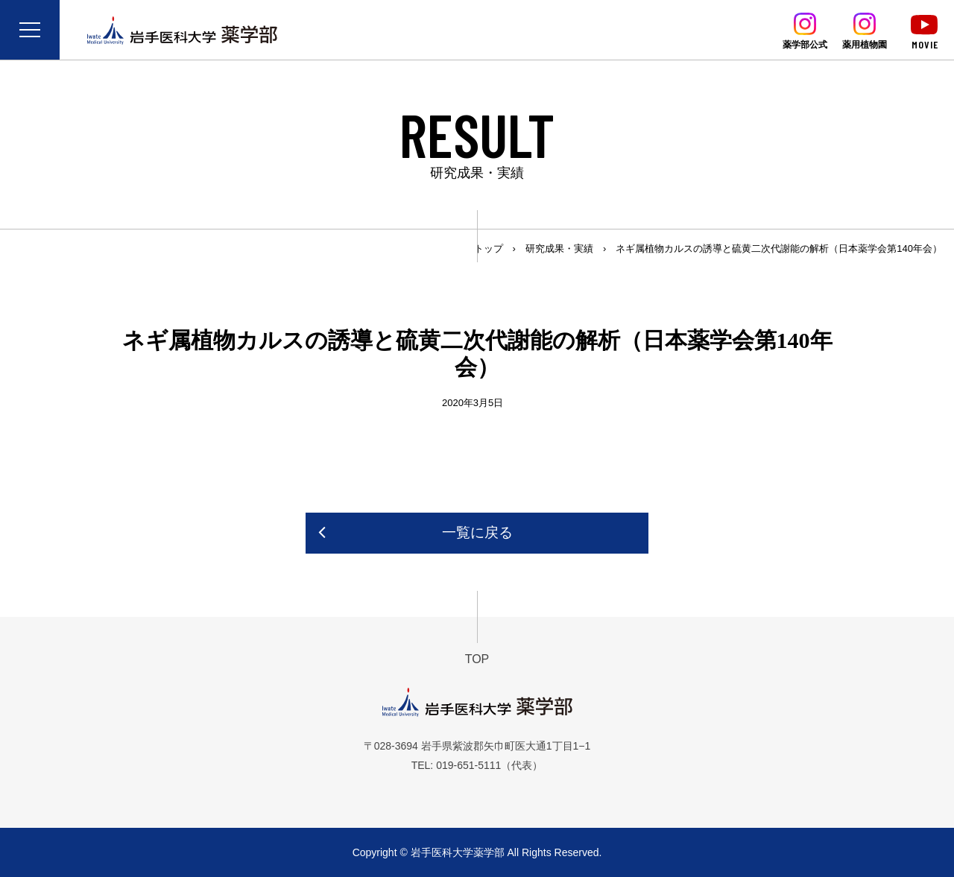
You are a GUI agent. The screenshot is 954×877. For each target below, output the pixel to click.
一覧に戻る (477, 532)
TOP (477, 659)
